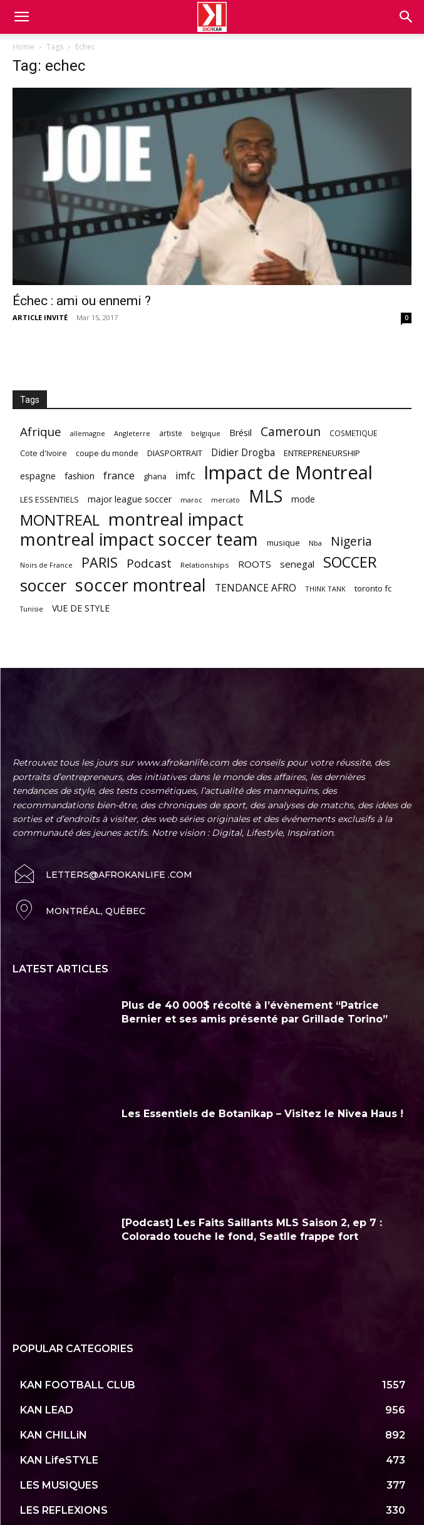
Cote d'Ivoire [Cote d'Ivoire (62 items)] (43, 453)
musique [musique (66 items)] (283, 542)
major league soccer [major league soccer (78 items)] (130, 499)
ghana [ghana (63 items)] (155, 476)
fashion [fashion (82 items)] (80, 476)
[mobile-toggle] (21, 17)
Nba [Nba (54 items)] (315, 543)
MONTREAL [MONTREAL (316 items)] (60, 519)
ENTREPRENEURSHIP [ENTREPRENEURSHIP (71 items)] (322, 453)
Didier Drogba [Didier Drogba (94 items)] (243, 452)
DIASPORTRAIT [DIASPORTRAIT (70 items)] (174, 453)
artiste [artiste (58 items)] (170, 433)
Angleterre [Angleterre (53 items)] (132, 433)
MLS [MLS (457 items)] (265, 495)
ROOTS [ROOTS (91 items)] (254, 564)
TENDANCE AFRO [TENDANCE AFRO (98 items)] (255, 588)
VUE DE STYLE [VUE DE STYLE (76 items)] (81, 608)
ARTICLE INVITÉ (40, 317)
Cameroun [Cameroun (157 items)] (291, 432)
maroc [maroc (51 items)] (191, 499)
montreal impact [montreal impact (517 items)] (176, 519)
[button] (406, 17)
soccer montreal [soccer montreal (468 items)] (140, 584)
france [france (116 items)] (119, 475)
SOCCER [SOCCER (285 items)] (350, 562)
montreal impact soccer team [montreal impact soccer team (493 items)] (139, 539)
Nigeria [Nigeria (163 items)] (351, 541)
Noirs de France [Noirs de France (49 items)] (46, 565)
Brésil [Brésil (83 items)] (240, 433)
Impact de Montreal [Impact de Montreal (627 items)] (288, 472)
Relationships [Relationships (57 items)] (204, 565)
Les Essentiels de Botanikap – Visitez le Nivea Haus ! (262, 1088)
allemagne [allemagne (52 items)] (87, 433)
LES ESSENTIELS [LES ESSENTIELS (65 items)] (49, 499)
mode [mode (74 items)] (303, 499)
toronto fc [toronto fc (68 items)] (372, 588)
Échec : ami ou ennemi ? (82, 300)
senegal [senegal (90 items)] (297, 564)
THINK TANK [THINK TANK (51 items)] (325, 588)
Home (23, 46)
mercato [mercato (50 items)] (225, 499)
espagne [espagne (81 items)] (38, 476)
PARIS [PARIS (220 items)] (99, 562)
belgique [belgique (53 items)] (205, 433)
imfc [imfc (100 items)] (185, 475)
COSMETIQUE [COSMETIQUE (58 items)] (353, 433)
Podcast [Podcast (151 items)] (149, 563)
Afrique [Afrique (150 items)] (40, 432)
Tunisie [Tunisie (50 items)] (31, 608)
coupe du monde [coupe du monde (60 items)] (107, 453)
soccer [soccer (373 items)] (43, 585)
